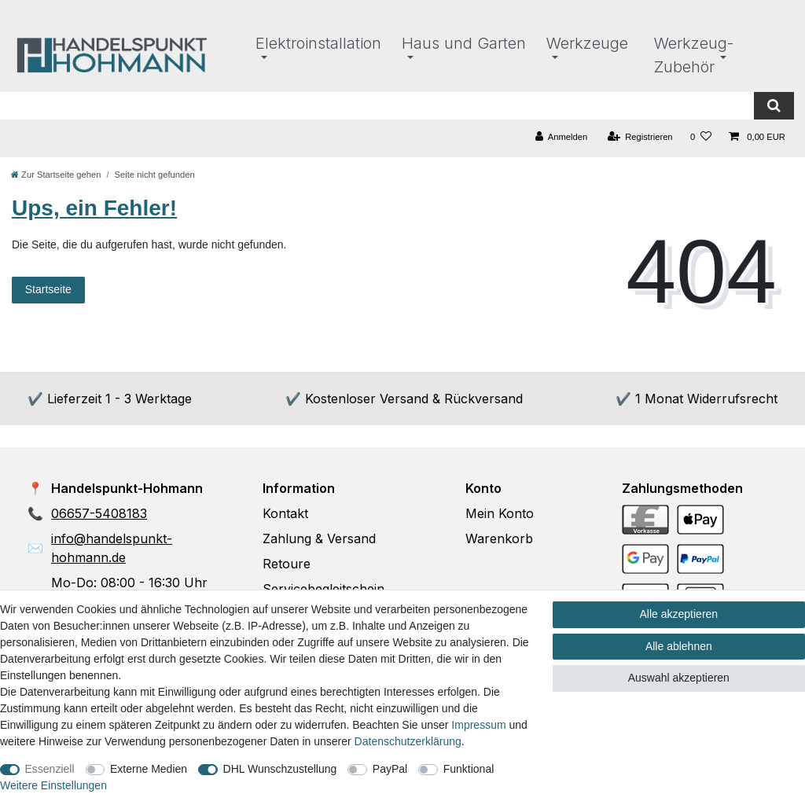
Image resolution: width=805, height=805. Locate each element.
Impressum (478, 725)
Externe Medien (148, 769)
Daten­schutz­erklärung (408, 741)
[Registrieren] (639, 137)
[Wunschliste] (701, 137)
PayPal (390, 769)
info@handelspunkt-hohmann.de (111, 548)
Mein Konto (499, 513)
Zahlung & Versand (319, 538)
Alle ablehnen (678, 646)
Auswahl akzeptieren (679, 677)
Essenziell (50, 769)
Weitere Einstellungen (53, 785)
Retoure (287, 564)
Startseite (48, 289)
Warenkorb (499, 538)
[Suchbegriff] (377, 105)
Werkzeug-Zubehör (693, 55)
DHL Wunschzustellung (280, 769)
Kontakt (285, 513)
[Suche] (774, 105)
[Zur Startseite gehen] (56, 174)
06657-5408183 (99, 513)
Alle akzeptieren (679, 614)
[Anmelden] (562, 137)
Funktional (468, 769)
